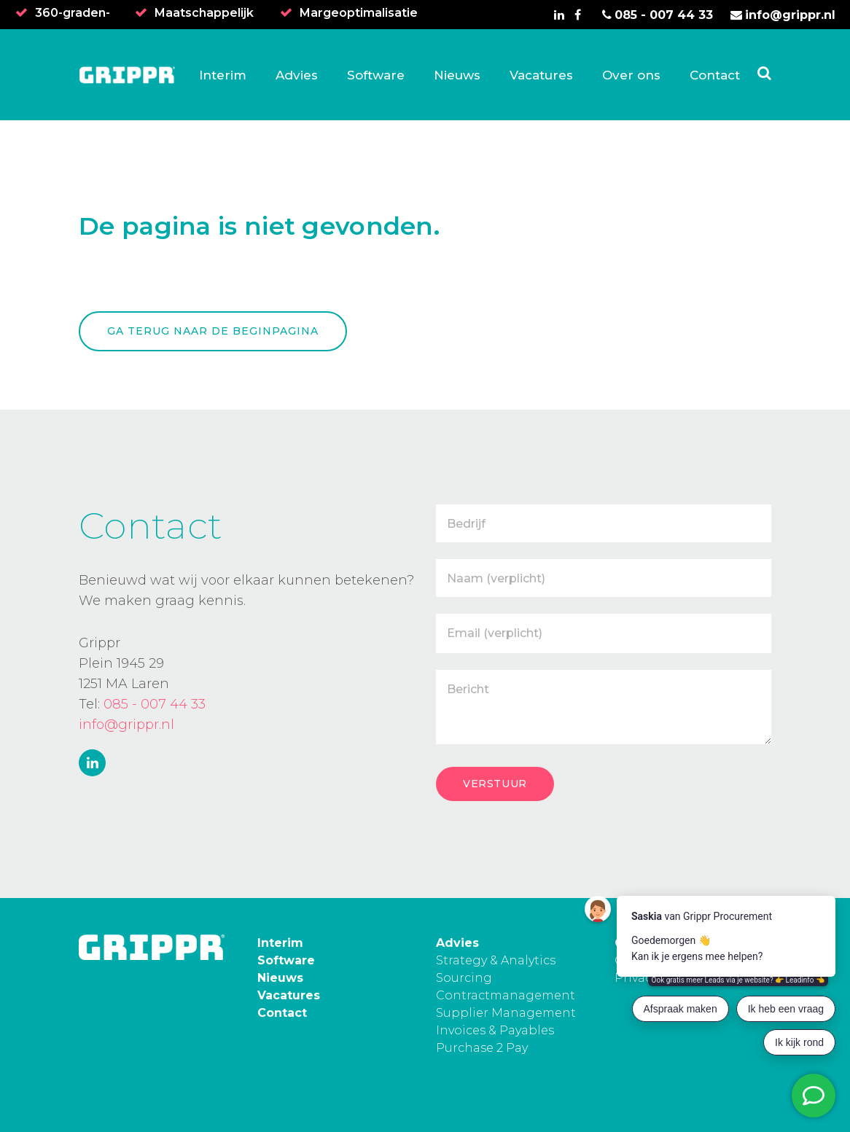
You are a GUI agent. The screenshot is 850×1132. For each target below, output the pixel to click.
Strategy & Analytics (495, 960)
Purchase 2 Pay (482, 1048)
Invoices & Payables (495, 1030)
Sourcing (464, 978)
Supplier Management (506, 1013)
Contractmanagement (505, 995)
